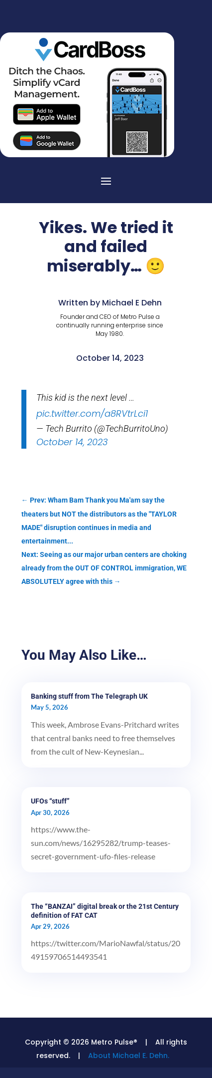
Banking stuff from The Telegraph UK (89, 696)
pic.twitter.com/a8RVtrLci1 (92, 413)
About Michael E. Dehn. (128, 1056)
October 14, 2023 (72, 442)
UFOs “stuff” (50, 801)
